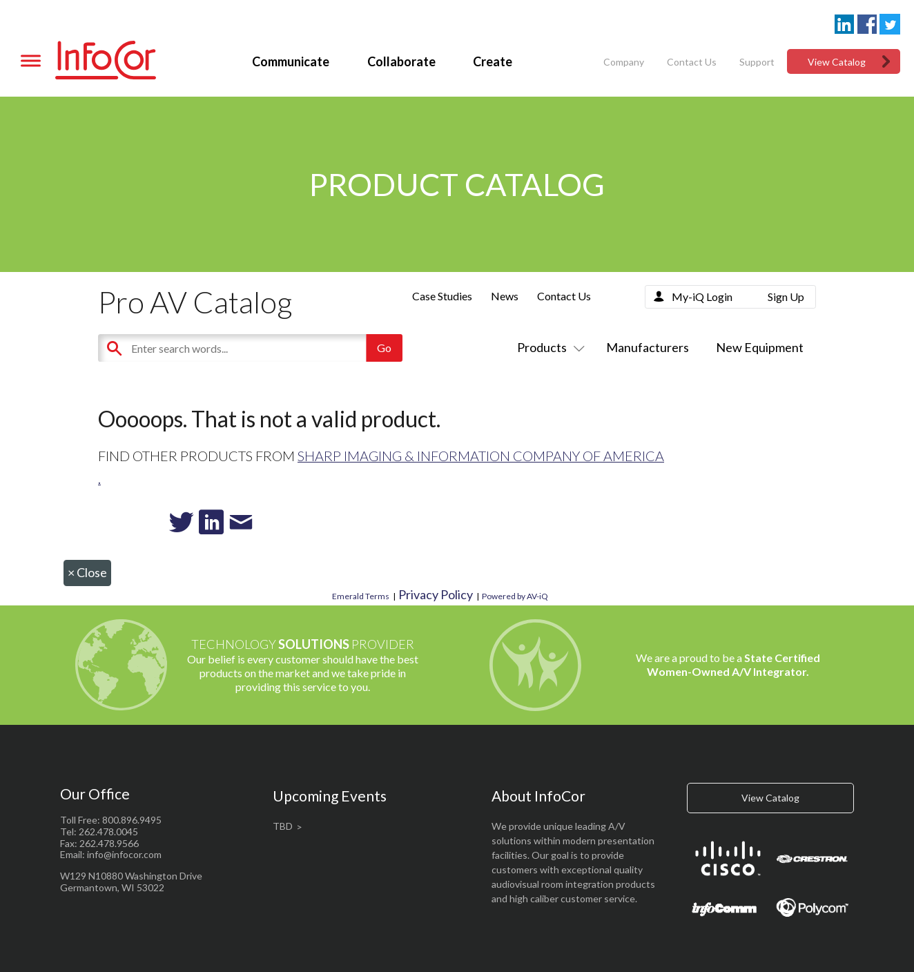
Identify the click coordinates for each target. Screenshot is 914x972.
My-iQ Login (702, 296)
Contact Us (692, 62)
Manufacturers (647, 347)
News (504, 295)
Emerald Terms (360, 596)
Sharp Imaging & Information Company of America (481, 455)
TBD (283, 826)
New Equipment (760, 347)
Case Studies (442, 295)
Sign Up (786, 296)
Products (548, 347)
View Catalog (837, 62)
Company (623, 62)
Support (757, 62)
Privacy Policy (435, 594)
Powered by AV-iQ (515, 596)
